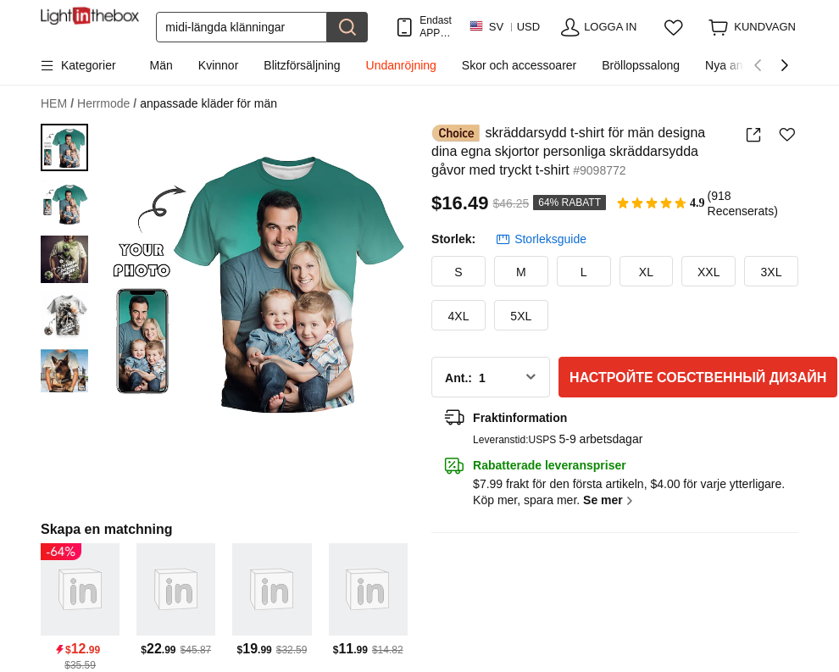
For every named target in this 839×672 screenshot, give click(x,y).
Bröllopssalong (641, 65)
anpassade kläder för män (208, 103)
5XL (520, 316)
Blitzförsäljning (302, 65)
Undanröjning (401, 65)
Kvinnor (218, 65)
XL (646, 272)
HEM (57, 104)
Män (161, 65)
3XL (771, 272)
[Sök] (241, 27)
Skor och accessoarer (519, 65)
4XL (459, 316)
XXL (708, 272)
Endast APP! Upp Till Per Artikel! (435, 26)
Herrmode (106, 104)
